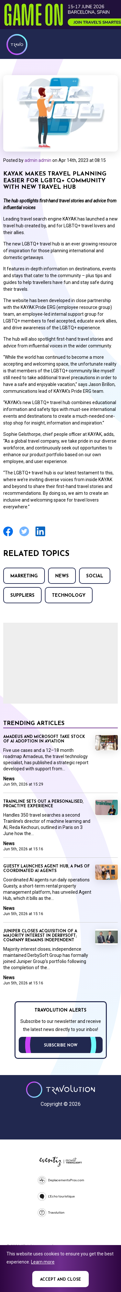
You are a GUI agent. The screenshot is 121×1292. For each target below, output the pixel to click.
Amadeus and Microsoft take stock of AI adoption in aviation (44, 739)
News (62, 576)
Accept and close (60, 1280)
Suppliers (22, 595)
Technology (69, 595)
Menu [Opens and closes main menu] (108, 43)
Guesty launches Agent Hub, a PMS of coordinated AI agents (46, 869)
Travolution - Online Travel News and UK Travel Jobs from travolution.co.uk (60, 1090)
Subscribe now (60, 1046)
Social (94, 576)
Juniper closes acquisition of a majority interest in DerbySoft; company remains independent (40, 935)
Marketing (24, 576)
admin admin (38, 160)
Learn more (43, 1261)
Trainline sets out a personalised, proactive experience (43, 804)
